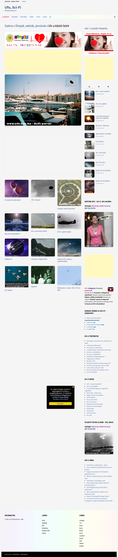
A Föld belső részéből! (95, 325)
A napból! (91, 329)
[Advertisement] (43, 61)
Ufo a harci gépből (101, 104)
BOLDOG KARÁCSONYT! (12, 234)
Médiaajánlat (24, 554)
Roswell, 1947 (91, 361)
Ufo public (23, 17)
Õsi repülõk (8, 290)
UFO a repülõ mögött (64, 232)
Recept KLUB (45, 530)
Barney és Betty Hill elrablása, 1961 (98, 370)
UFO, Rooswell (91, 413)
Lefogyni (81, 520)
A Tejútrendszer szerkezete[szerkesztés (99, 350)
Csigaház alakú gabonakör (66, 209)
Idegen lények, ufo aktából (103, 134)
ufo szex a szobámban (93, 352)
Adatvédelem (16, 554)
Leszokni (81, 536)
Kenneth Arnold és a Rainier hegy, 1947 (99, 363)
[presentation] (89, 86)
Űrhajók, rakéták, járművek (30, 26)
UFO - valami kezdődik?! (103, 91)
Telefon (81, 543)
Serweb (81, 546)
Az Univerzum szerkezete (94, 348)
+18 (80, 523)
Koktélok (44, 523)
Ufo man (89, 415)
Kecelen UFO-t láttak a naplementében (64, 260)
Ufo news (15, 17)
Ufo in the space (100, 162)
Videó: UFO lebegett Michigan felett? (98, 496)
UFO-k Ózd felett (92, 372)
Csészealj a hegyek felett (39, 259)
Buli (43, 525)
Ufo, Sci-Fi (13, 7)
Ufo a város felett (101, 153)
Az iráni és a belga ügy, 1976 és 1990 (98, 365)
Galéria (9, 26)
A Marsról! (91, 322)
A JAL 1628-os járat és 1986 (95, 368)
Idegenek (34, 287)
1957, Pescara (35, 200)
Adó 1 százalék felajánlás (96, 28)
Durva (81, 528)
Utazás (44, 533)
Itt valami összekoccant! (13, 200)
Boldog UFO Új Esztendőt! (103, 170)
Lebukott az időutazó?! (94, 345)
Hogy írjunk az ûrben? (93, 359)
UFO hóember (100, 141)
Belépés (24, 1)
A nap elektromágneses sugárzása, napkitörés (102, 117)
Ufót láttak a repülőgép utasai (96, 481)
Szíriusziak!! (90, 408)
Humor (81, 538)
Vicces (45, 17)
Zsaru (81, 525)
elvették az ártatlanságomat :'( (96, 356)
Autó (80, 541)
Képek (32, 17)
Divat (43, 520)
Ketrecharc (45, 528)
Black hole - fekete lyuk (102, 125)
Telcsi (38, 17)
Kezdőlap (6, 17)
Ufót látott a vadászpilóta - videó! (97, 465)
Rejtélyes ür (8, 259)
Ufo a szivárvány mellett (39, 231)
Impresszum (8, 554)
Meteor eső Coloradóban (103, 181)
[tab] (89, 86)
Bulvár (81, 530)
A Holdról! (91, 327)
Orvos (81, 533)
